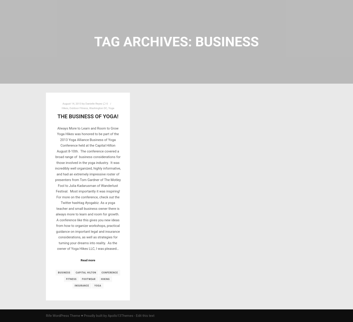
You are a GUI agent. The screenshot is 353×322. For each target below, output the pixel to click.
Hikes (65, 108)
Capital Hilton (86, 272)
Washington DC (98, 108)
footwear (89, 279)
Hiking (105, 279)
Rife (49, 316)
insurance (82, 285)
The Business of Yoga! (87, 116)
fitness (71, 279)
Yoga (111, 108)
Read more (88, 260)
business (64, 272)
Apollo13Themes (120, 316)
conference (110, 272)
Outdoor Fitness (78, 108)
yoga (97, 285)
